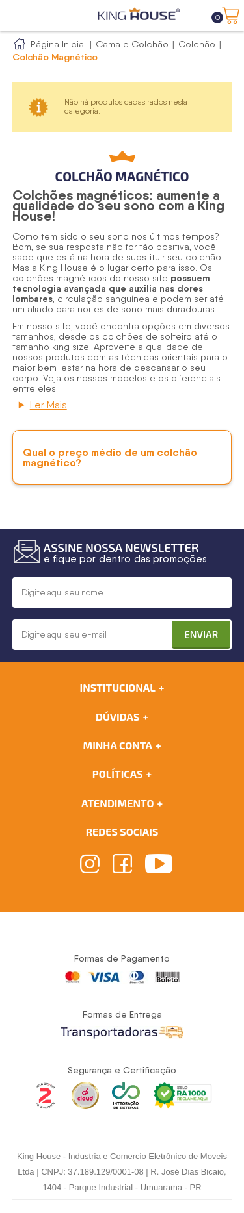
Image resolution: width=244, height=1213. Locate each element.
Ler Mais (48, 405)
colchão (203, 257)
